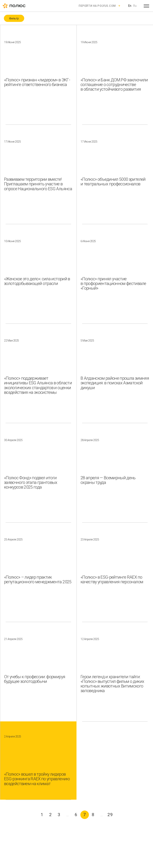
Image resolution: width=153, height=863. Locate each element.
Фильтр (14, 18)
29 (110, 814)
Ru (135, 6)
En (129, 6)
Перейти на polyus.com (97, 5)
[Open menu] (146, 6)
